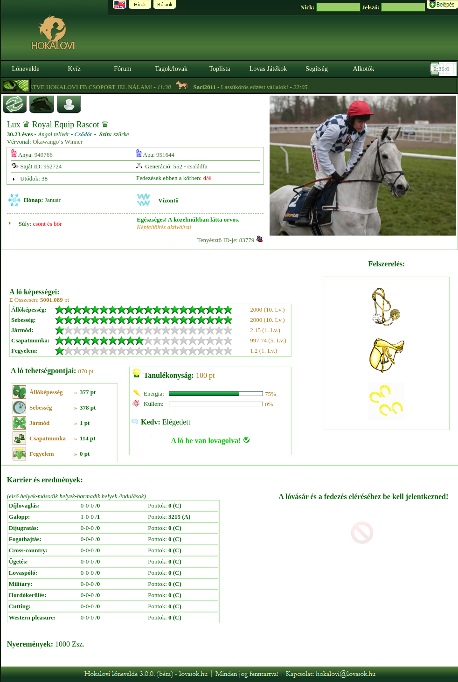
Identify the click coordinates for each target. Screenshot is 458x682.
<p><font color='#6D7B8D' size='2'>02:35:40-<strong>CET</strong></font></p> (444, 69)
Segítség (316, 68)
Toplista (219, 68)
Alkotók (364, 68)
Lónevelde (25, 68)
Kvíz (74, 68)
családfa (197, 166)
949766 (44, 154)
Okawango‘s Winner (58, 141)
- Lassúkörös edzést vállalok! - (271, 87)
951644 (165, 154)
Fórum (122, 68)
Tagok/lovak (171, 68)
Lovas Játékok (268, 68)
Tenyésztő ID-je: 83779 (226, 240)
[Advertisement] (165, 265)
